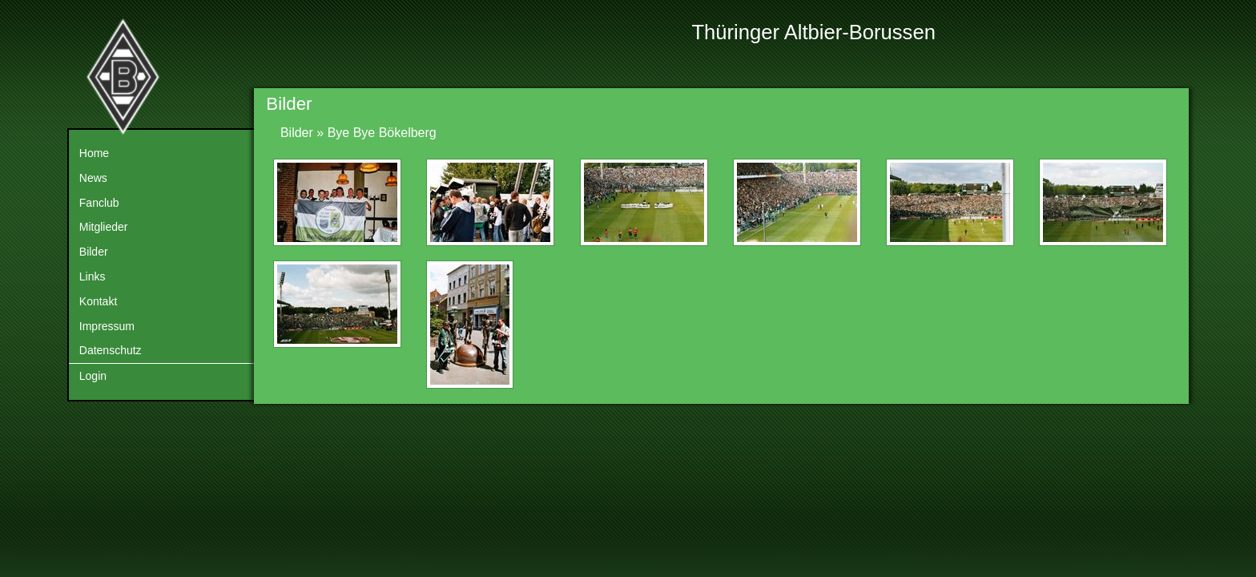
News (93, 177)
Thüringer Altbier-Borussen (813, 32)
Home (94, 153)
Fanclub (99, 202)
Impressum (107, 326)
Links (92, 276)
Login (93, 375)
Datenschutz (110, 350)
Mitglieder (103, 226)
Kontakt (98, 301)
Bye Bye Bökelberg (382, 132)
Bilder (93, 251)
